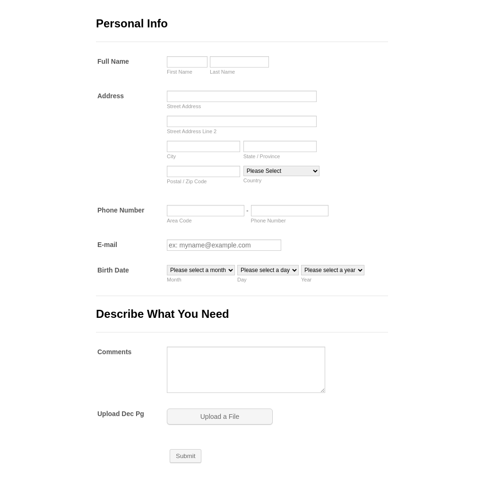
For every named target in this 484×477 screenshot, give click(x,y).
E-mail (107, 244)
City (171, 156)
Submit (185, 456)
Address (110, 96)
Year (306, 279)
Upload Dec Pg (120, 413)
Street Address (184, 106)
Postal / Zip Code (187, 181)
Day (242, 279)
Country (252, 180)
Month (174, 279)
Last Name (222, 72)
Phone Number (121, 210)
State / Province (261, 156)
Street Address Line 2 (191, 131)
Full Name (113, 61)
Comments (114, 352)
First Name (179, 72)
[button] (221, 417)
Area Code (179, 220)
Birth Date (113, 270)
